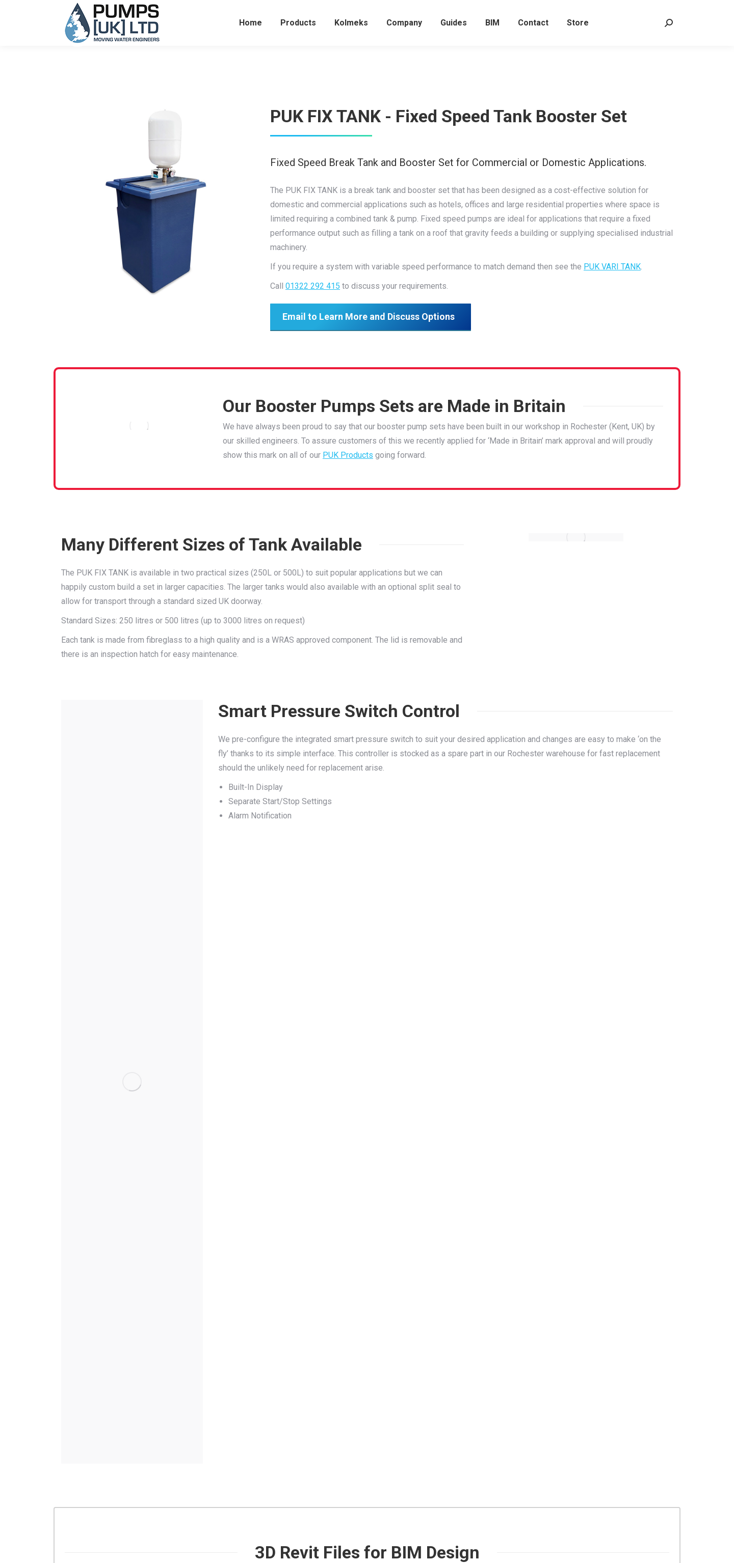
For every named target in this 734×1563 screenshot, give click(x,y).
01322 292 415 (87, 9)
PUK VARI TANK (612, 266)
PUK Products (348, 455)
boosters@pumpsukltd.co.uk (174, 9)
